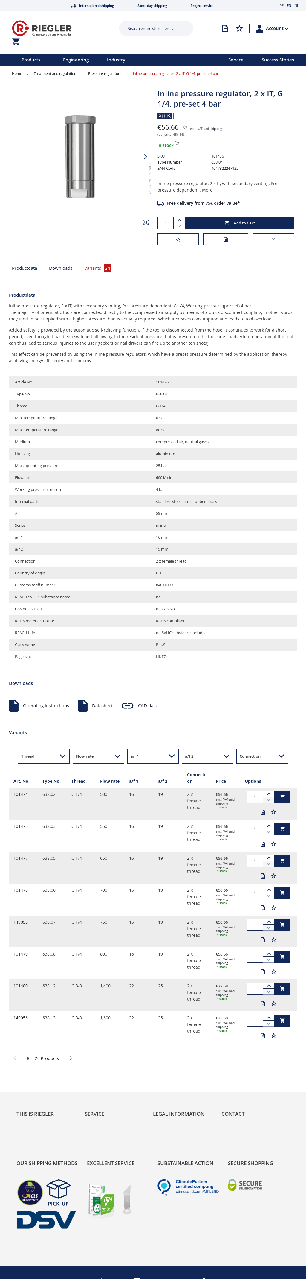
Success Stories (278, 60)
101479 (20, 954)
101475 (20, 826)
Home (17, 73)
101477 (20, 858)
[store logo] (58, 28)
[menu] (106, 60)
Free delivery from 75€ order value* (203, 203)
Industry (116, 60)
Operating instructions (46, 705)
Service (236, 60)
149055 (20, 922)
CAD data (147, 705)
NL (297, 5)
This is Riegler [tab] (35, 1113)
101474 (20, 794)
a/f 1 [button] (135, 756)
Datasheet (102, 705)
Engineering (76, 60)
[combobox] (151, 28)
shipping (216, 129)
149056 (20, 1018)
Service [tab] (94, 1113)
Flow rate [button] (85, 756)
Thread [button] (27, 756)
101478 (20, 890)
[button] (277, 28)
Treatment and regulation (55, 73)
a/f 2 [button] (189, 756)
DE (281, 5)
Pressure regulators (104, 73)
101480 (20, 986)
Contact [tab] (233, 1113)
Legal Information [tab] (178, 1113)
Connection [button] (250, 756)
